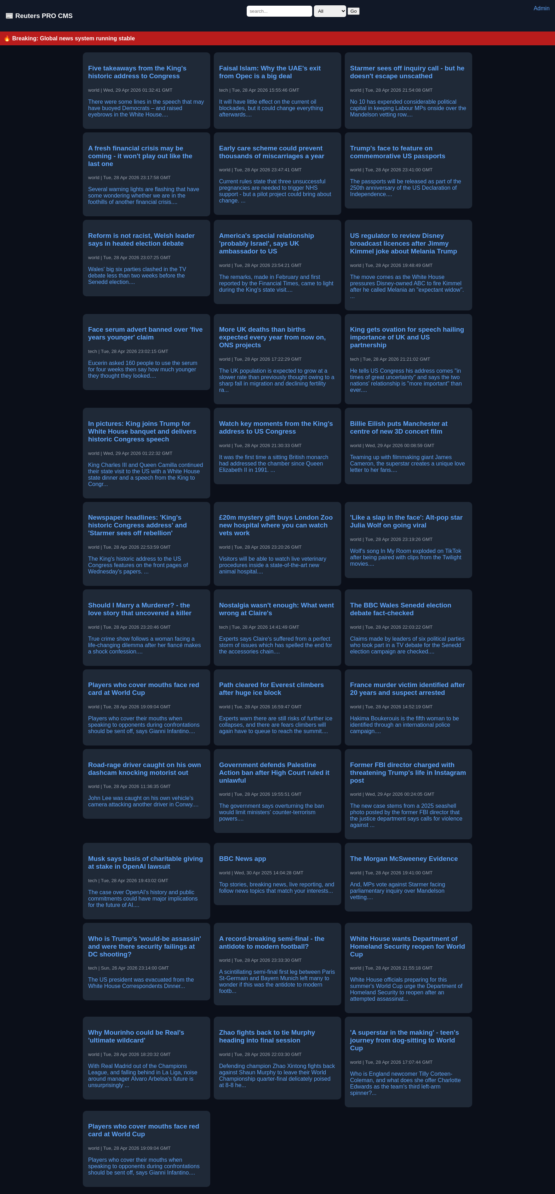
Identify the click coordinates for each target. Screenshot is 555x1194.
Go (353, 11)
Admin (542, 8)
